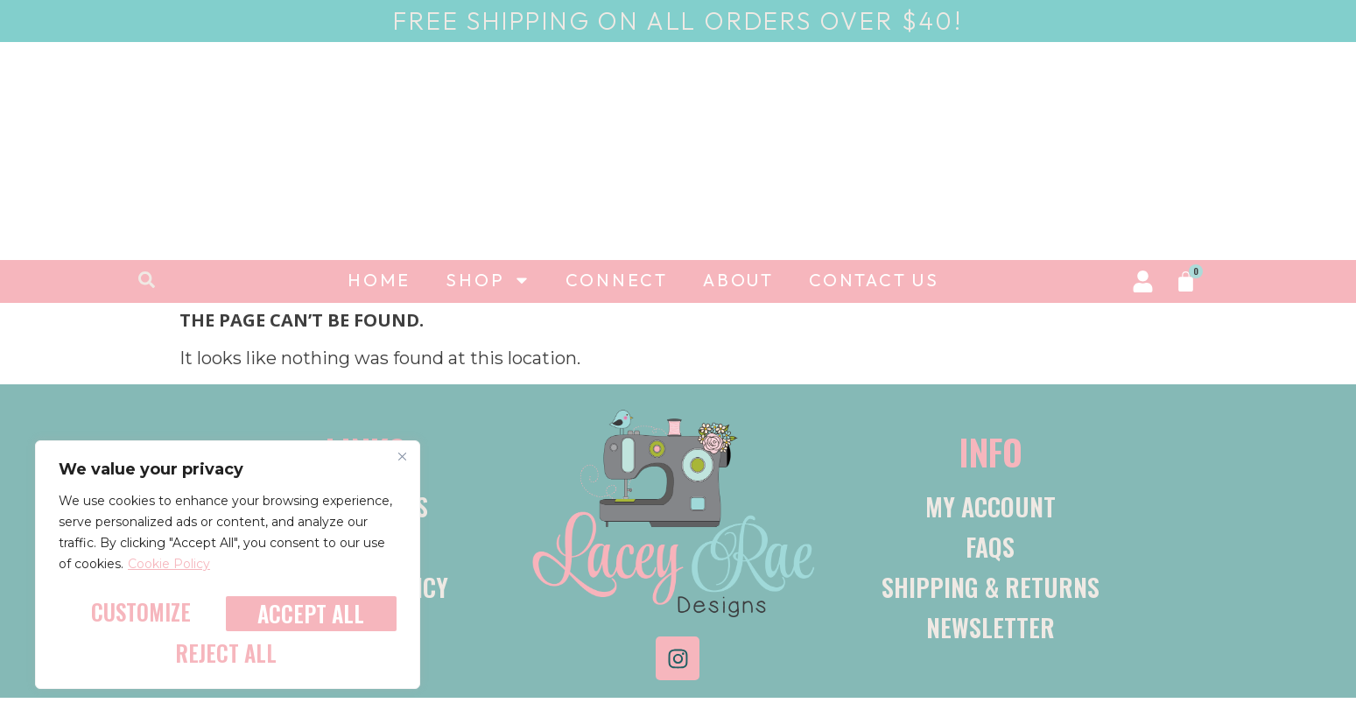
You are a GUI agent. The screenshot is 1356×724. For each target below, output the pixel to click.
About (738, 280)
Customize (139, 618)
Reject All (308, 618)
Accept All (227, 653)
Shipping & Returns (991, 587)
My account (990, 506)
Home (379, 280)
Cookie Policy (169, 576)
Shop (488, 280)
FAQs (990, 547)
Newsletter (990, 627)
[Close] (401, 467)
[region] (227, 571)
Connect (617, 280)
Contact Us (874, 280)
